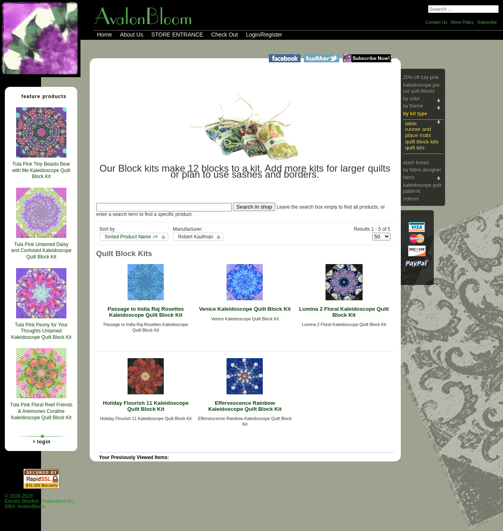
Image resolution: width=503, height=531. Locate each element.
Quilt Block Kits (422, 142)
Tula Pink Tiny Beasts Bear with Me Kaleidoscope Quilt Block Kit (41, 170)
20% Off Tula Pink (421, 77)
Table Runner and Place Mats (418, 129)
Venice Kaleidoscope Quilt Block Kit (245, 309)
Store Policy (462, 22)
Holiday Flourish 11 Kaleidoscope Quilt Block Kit (146, 406)
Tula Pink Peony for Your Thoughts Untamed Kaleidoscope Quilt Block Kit (41, 331)
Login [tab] (41, 441)
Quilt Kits (415, 148)
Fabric (409, 177)
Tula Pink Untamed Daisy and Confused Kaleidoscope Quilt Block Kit (41, 251)
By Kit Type (415, 114)
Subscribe (487, 22)
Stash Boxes (416, 163)
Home (104, 34)
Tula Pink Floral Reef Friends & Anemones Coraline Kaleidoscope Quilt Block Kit (41, 411)
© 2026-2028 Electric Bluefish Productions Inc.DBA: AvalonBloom (40, 501)
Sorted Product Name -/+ (131, 237)
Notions (411, 199)
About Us (131, 34)
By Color (411, 99)
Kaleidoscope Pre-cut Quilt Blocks (422, 88)
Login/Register (264, 34)
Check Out (224, 34)
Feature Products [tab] (40, 96)
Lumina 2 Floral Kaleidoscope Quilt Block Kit (344, 312)
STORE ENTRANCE (177, 34)
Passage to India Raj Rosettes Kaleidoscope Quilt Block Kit (145, 312)
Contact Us (436, 22)
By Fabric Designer (422, 170)
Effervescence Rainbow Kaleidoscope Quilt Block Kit (244, 406)
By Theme (413, 106)
